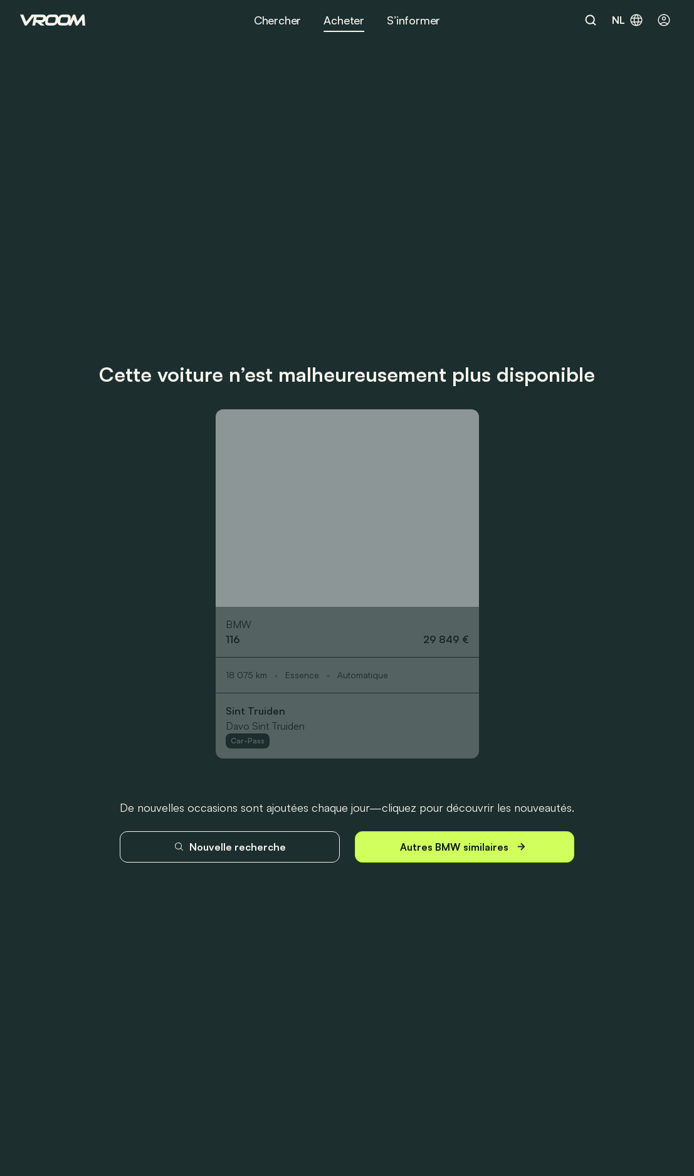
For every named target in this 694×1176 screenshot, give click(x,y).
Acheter (343, 20)
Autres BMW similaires (464, 846)
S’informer (413, 20)
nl (628, 20)
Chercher (278, 20)
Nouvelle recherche (230, 847)
